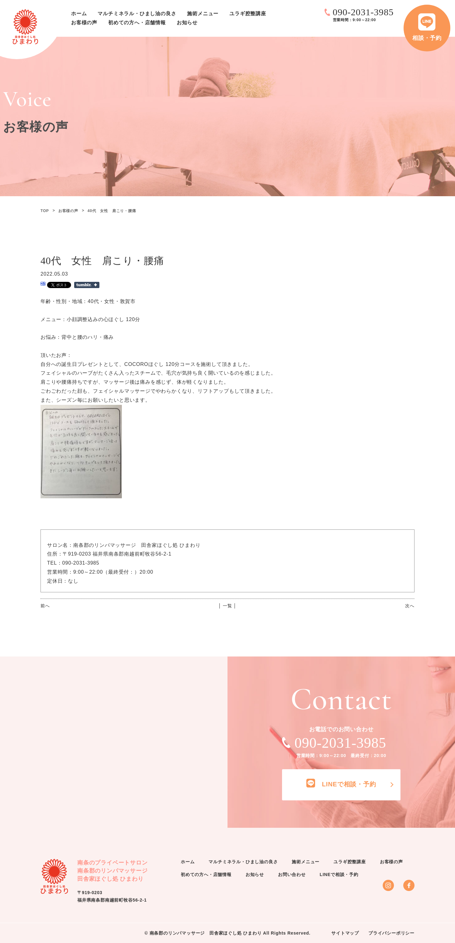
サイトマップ (345, 933)
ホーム (79, 13)
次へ (409, 605)
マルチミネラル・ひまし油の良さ (137, 13)
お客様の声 (84, 22)
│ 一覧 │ (227, 605)
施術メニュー (202, 13)
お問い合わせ (292, 874)
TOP (45, 211)
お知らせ (187, 22)
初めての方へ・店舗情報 (137, 22)
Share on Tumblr (86, 285)
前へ (45, 605)
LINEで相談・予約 (339, 874)
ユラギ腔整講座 (247, 13)
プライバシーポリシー (391, 933)
